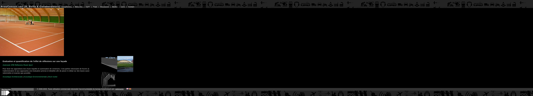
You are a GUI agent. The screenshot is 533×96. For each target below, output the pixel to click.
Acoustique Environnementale (35, 77)
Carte (88, 7)
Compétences (67, 7)
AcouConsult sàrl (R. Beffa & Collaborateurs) (30, 6)
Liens (123, 7)
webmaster (119, 89)
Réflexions (19, 65)
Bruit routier (53, 77)
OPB (12, 65)
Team (95, 7)
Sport (31, 65)
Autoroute (6, 65)
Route (25, 65)
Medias (115, 7)
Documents (104, 7)
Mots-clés (78, 7)
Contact (131, 7)
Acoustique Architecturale (12, 77)
